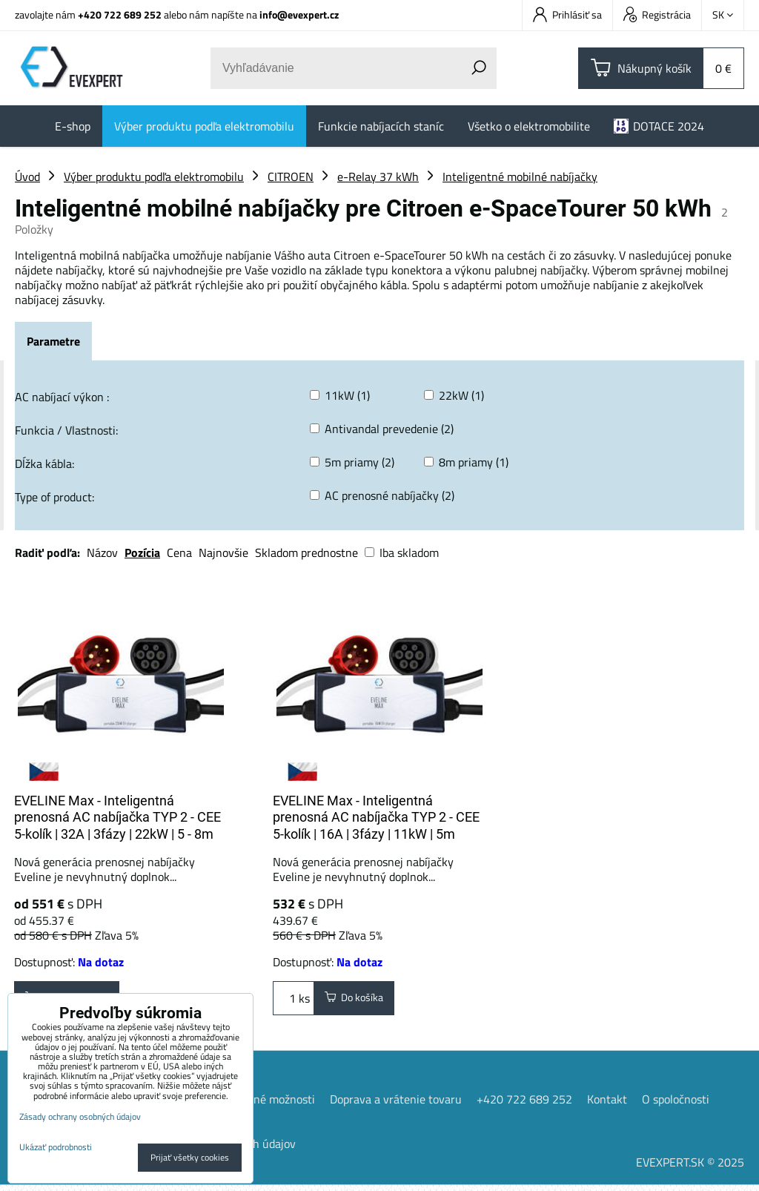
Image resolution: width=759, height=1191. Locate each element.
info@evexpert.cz (299, 14)
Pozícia (142, 552)
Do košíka (360, 1001)
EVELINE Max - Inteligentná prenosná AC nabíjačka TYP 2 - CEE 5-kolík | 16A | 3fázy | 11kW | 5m (376, 817)
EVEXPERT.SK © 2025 (690, 1168)
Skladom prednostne (306, 552)
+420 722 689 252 (120, 14)
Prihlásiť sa (567, 14)
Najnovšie (223, 552)
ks (293, 1001)
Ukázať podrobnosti (55, 1147)
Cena (179, 552)
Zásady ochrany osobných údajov (80, 1116)
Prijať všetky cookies (189, 1157)
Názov (102, 552)
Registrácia (657, 14)
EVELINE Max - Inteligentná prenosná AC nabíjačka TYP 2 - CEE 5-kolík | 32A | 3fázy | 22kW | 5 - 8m (117, 817)
